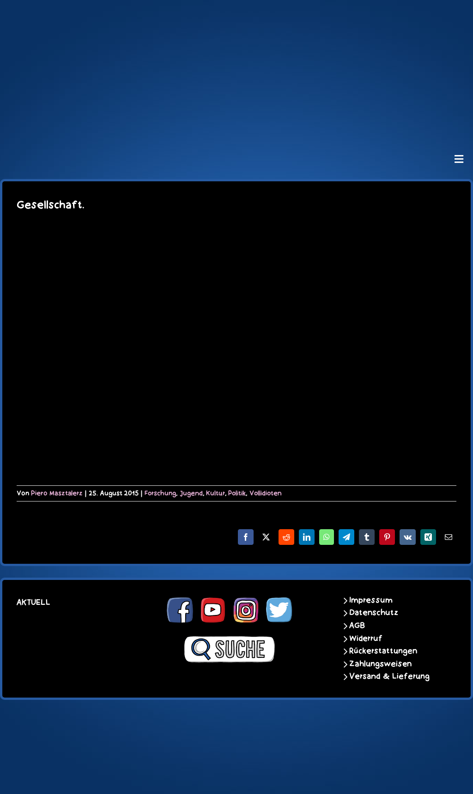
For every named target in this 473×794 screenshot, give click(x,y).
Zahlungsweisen (380, 664)
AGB (357, 626)
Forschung (160, 493)
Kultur (215, 493)
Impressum (371, 600)
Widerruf (365, 638)
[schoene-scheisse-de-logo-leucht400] (236, 15)
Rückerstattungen (383, 651)
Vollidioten (265, 493)
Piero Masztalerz (57, 493)
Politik (237, 493)
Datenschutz (373, 613)
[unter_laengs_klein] (236, 123)
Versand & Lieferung (389, 676)
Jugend (191, 493)
